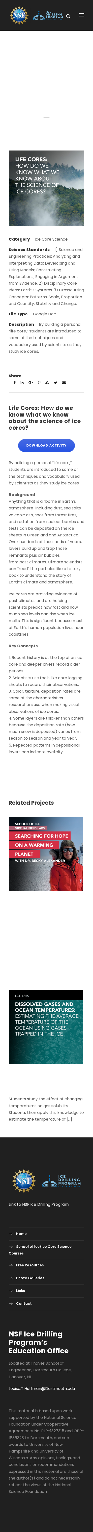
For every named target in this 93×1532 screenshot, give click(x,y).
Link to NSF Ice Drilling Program (39, 1204)
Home (21, 1233)
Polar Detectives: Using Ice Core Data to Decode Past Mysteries (41, 970)
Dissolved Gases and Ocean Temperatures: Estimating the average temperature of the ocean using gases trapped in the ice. (44, 1081)
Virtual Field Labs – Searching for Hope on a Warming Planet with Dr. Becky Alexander (44, 904)
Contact (24, 1303)
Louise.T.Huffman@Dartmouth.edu (42, 1388)
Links (20, 1290)
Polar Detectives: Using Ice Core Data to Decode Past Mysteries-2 (41, 937)
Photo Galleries (30, 1278)
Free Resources (30, 1265)
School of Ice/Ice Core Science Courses (40, 1250)
